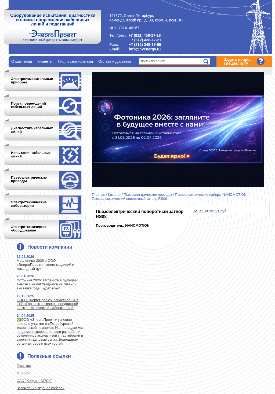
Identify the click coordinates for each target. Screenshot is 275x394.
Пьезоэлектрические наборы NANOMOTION (211, 195)
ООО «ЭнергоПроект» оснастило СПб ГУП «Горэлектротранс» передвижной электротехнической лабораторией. (47, 304)
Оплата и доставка (114, 61)
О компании (21, 61)
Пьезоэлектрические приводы (148, 195)
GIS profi (23, 373)
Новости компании (49, 247)
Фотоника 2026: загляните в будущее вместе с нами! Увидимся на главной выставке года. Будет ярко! (47, 284)
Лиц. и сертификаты (75, 61)
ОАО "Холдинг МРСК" (34, 381)
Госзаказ (24, 366)
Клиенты (44, 61)
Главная (98, 195)
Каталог (114, 195)
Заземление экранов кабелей (40, 388)
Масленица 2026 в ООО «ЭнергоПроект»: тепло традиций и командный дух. (45, 265)
